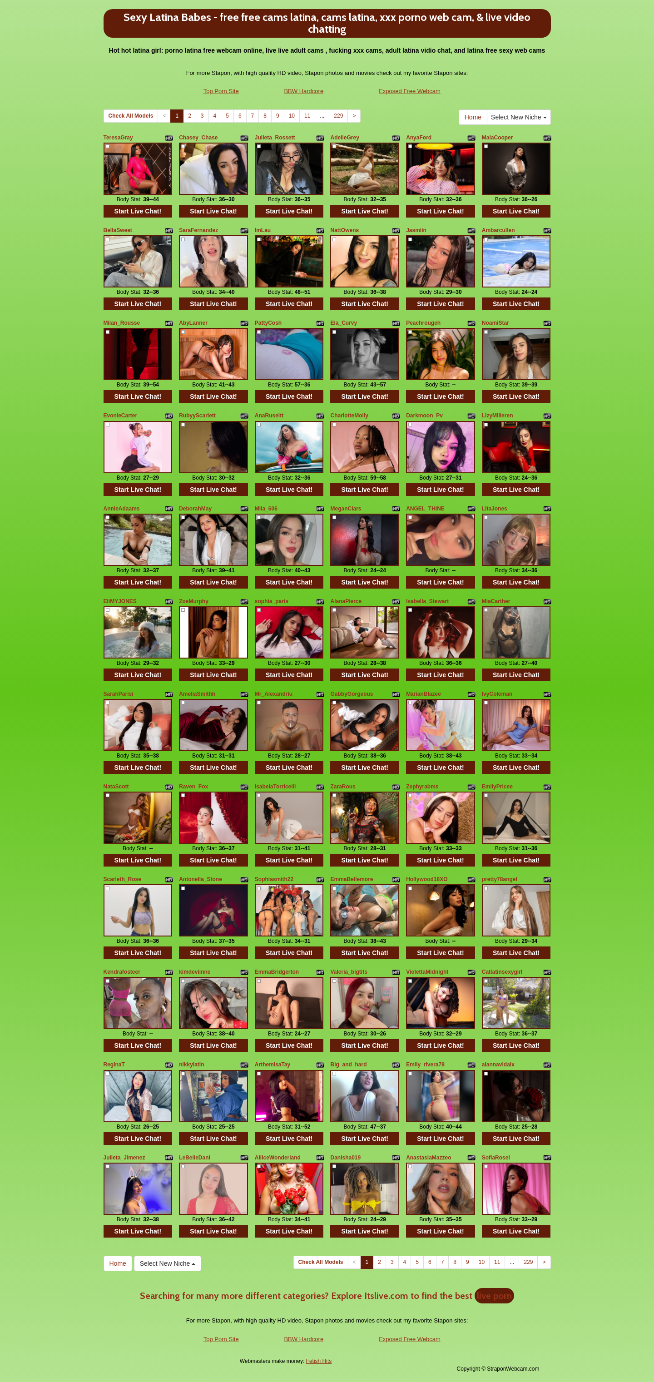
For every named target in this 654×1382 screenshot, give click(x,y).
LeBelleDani (194, 1157)
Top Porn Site (221, 91)
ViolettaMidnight (427, 972)
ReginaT (114, 1064)
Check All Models (131, 116)
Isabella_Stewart (427, 601)
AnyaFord (418, 137)
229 (338, 116)
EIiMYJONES (120, 601)
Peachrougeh (423, 323)
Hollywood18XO (426, 879)
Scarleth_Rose (122, 879)
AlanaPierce (346, 601)
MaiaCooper (497, 137)
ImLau (263, 230)
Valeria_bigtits (348, 972)
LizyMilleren (497, 415)
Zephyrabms (422, 786)
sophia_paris (271, 601)
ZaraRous (342, 786)
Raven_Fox (193, 786)
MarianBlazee (423, 694)
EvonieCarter (121, 415)
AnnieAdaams (122, 508)
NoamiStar (495, 323)
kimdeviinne (194, 972)
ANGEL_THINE (425, 508)
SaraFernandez (198, 230)
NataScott (116, 786)
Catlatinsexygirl (502, 972)
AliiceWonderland (278, 1157)
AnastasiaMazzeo (428, 1157)
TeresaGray (118, 137)
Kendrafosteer (122, 972)
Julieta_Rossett (275, 137)
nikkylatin (191, 1064)
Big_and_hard (348, 1064)
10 (292, 116)
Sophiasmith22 (274, 879)
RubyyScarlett (197, 415)
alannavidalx (498, 1064)
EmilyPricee (497, 786)
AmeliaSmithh (197, 694)
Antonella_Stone (200, 879)
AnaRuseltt (269, 415)
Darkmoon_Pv (424, 415)
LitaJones (494, 508)
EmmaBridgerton (277, 972)
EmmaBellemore (351, 879)
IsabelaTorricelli (275, 786)
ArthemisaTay (272, 1064)
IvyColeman (497, 694)
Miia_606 (266, 508)
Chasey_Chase (198, 137)
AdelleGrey (344, 137)
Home (473, 117)
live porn (494, 1295)
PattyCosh (268, 323)
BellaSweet (118, 230)
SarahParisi (119, 694)
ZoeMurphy (193, 601)
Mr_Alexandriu (273, 694)
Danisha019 (345, 1157)
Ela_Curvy (343, 323)
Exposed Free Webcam (410, 91)
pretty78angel (499, 879)
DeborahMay (195, 508)
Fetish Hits (319, 1361)
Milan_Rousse (122, 323)
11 (307, 116)
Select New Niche (518, 117)
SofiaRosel (496, 1157)
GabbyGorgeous (351, 694)
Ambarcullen (498, 230)
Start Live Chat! (137, 211)
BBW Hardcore (303, 91)
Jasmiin (416, 230)
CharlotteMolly (349, 415)
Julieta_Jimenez (124, 1157)
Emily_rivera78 (425, 1064)
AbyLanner (193, 323)
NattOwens (344, 230)
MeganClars (345, 508)
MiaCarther (496, 601)
